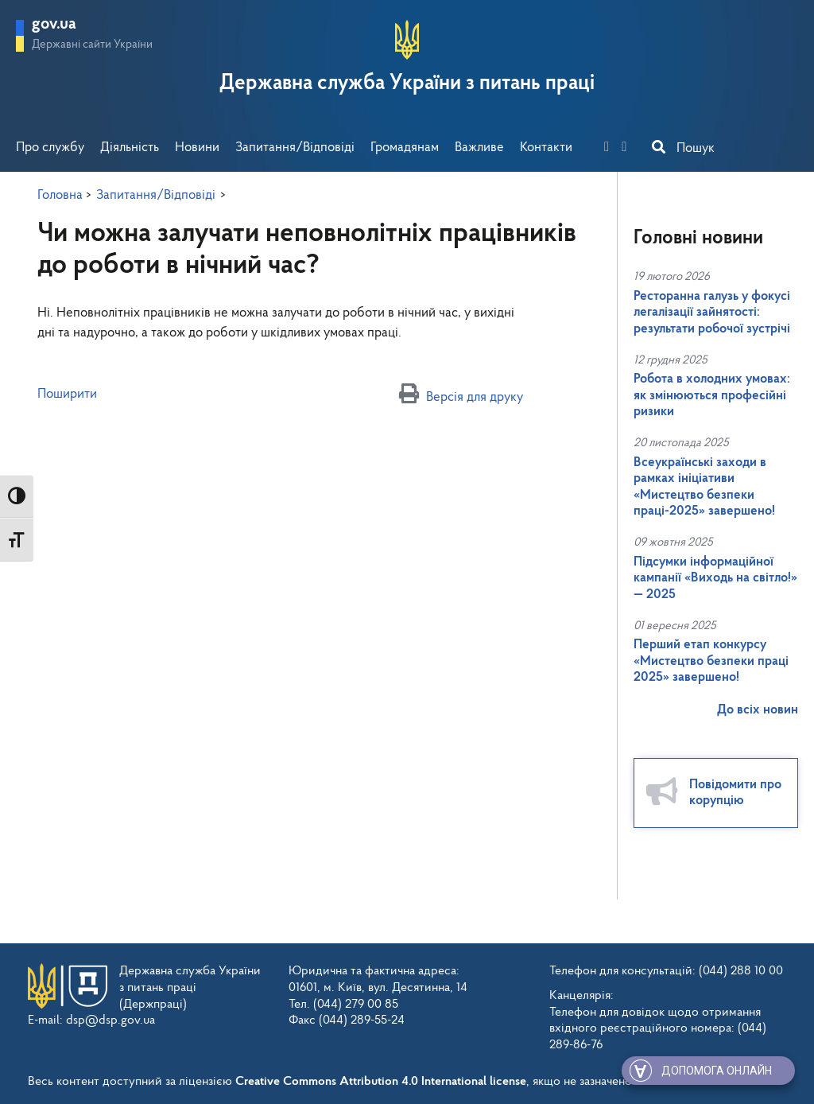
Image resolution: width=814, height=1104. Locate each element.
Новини (197, 147)
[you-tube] (629, 147)
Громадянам (404, 147)
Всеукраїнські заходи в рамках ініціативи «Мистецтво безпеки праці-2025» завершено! (704, 487)
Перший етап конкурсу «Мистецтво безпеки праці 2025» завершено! (711, 661)
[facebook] (611, 147)
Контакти (546, 147)
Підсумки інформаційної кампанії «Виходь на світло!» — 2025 (715, 578)
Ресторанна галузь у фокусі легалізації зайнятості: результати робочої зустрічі (712, 313)
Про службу (50, 147)
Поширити (67, 394)
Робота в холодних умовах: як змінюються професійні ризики (712, 395)
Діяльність (129, 147)
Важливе (479, 147)
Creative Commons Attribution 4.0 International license (380, 1075)
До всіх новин (757, 710)
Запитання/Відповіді (295, 147)
